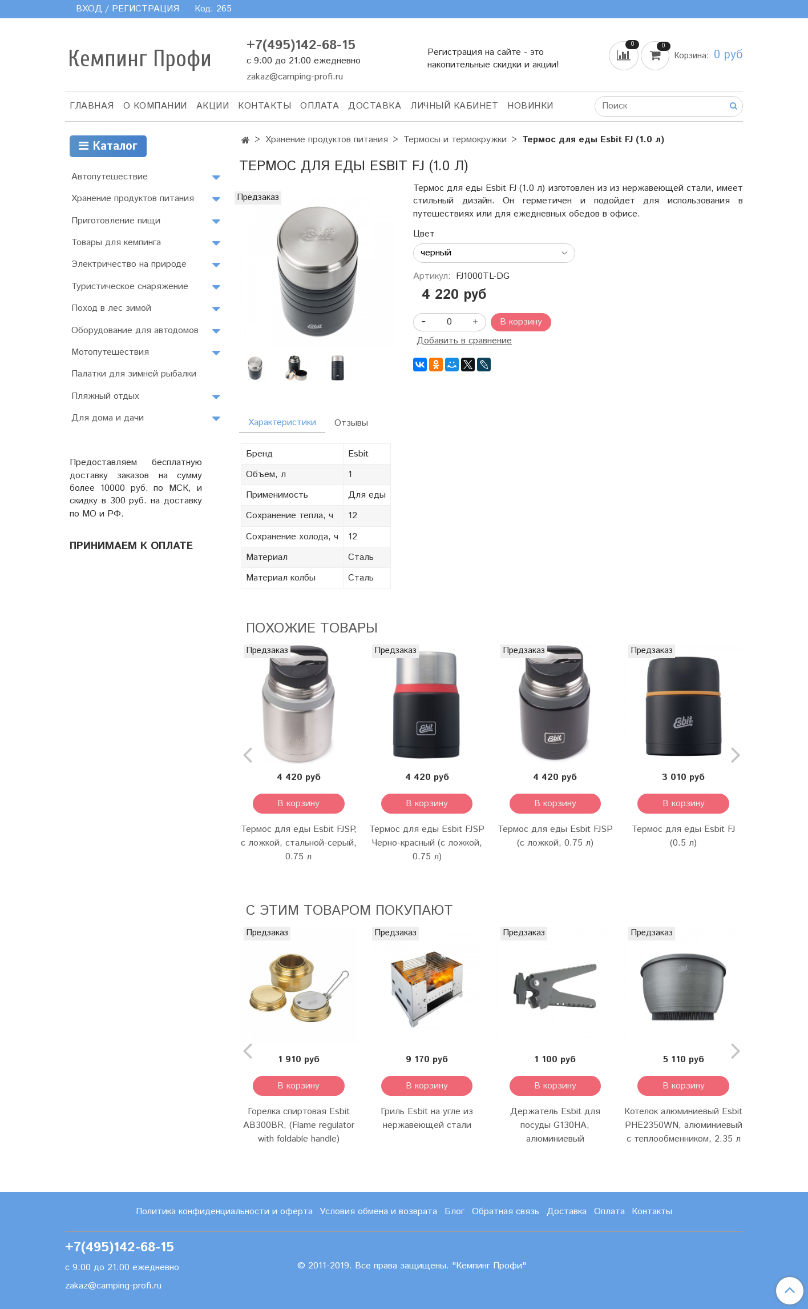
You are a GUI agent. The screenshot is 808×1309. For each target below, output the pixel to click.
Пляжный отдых (105, 396)
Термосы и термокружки (455, 139)
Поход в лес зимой (111, 308)
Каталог (108, 146)
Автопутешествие (109, 176)
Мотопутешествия (110, 352)
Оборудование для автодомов (135, 330)
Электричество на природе (129, 264)
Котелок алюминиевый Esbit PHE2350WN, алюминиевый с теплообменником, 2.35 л (683, 1125)
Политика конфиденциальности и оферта (224, 1211)
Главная (92, 106)
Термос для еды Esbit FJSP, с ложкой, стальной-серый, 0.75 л (299, 843)
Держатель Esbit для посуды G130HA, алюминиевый (555, 1125)
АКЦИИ (212, 106)
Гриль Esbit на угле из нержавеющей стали (427, 1118)
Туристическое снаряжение (129, 286)
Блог (454, 1211)
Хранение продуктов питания (326, 139)
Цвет (424, 234)
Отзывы (351, 423)
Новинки (530, 106)
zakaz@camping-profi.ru (295, 76)
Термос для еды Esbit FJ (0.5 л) (683, 836)
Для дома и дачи (107, 418)
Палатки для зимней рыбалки (133, 374)
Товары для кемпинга (116, 242)
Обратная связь (505, 1211)
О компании (155, 106)
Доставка (374, 106)
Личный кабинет (454, 106)
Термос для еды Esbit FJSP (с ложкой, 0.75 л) (555, 836)
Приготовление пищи (115, 220)
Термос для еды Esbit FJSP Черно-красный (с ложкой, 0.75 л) (426, 843)
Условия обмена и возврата (378, 1211)
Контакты (264, 106)
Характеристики (282, 422)
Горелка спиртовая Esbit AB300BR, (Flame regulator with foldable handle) (298, 1125)
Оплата (319, 106)
